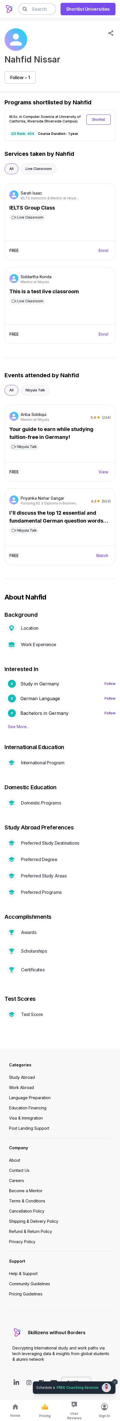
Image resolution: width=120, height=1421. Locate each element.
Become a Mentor (25, 1190)
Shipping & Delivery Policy (33, 1221)
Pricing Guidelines (25, 1293)
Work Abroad (21, 1087)
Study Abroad (22, 1077)
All (11, 169)
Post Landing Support (29, 1128)
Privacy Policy (22, 1241)
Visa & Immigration (26, 1118)
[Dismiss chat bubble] (115, 1382)
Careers (16, 1180)
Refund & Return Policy (30, 1231)
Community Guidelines (29, 1283)
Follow (109, 684)
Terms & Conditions (27, 1200)
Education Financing (27, 1107)
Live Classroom (38, 169)
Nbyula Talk (35, 390)
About (14, 1160)
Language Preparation (30, 1097)
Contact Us (19, 1170)
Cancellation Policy (26, 1211)
